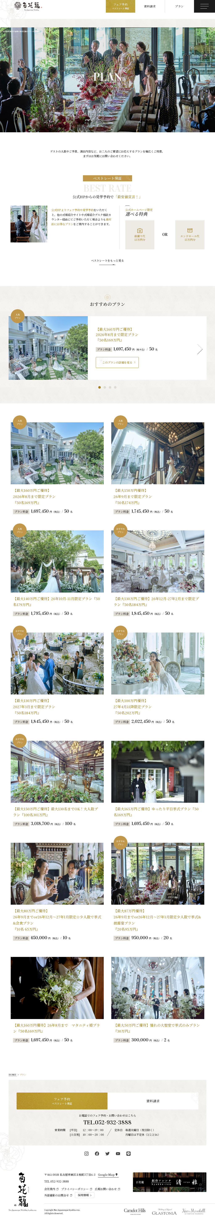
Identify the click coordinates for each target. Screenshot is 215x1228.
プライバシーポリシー (75, 1189)
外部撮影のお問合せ (56, 1195)
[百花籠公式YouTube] (118, 1154)
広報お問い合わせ (106, 1189)
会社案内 (49, 1189)
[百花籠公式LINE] (128, 1154)
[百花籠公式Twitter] (107, 1154)
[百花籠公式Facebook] (97, 1154)
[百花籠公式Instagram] (86, 1154)
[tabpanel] (108, 348)
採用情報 (83, 1195)
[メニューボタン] (204, 6)
